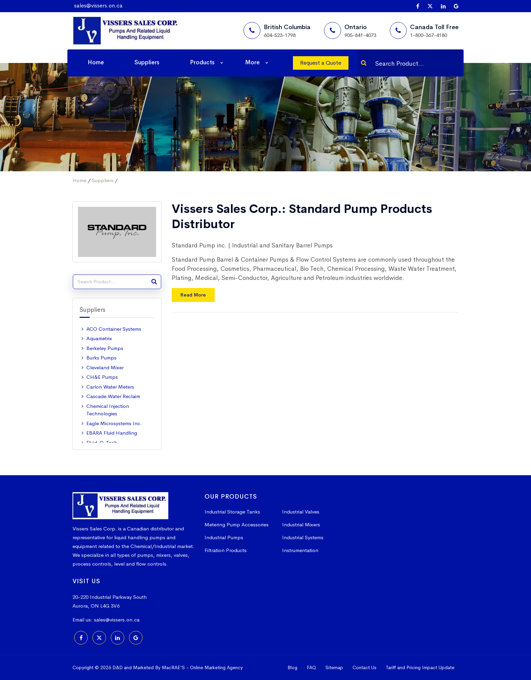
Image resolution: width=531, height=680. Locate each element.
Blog (292, 667)
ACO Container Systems (113, 329)
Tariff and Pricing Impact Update (420, 667)
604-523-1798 (280, 35)
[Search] (363, 63)
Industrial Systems (302, 537)
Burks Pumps (101, 357)
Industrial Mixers (301, 524)
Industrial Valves (300, 511)
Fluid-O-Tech (101, 442)
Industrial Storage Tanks (232, 511)
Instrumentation (300, 550)
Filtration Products (226, 550)
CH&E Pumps (102, 377)
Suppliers (147, 62)
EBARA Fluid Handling (111, 433)
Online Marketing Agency (216, 667)
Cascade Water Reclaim (113, 396)
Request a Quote (320, 62)
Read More (193, 295)
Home (96, 62)
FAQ (311, 667)
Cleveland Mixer (105, 367)
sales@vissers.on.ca (98, 5)
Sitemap (334, 667)
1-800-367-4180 (428, 35)
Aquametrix (99, 338)
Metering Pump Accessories (237, 524)
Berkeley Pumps (104, 348)
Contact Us (364, 667)
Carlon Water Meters (110, 386)
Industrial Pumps (224, 537)
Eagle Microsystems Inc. (114, 423)
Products (202, 62)
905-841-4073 (360, 35)
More (252, 62)
